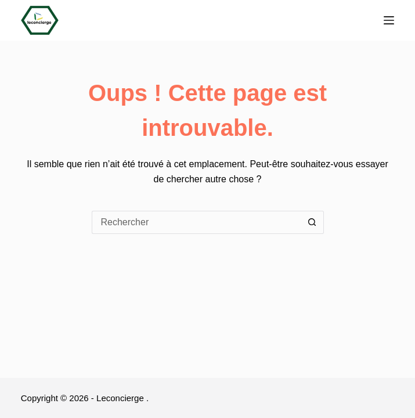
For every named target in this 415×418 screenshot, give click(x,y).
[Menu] (389, 20)
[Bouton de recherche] (312, 222)
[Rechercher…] (196, 222)
